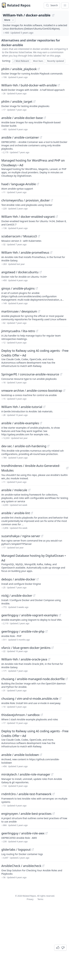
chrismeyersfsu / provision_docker (25, 200)
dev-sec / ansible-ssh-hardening (23, 446)
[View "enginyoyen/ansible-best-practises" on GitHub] (53, 813)
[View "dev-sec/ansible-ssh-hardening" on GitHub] (48, 446)
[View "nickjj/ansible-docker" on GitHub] (34, 595)
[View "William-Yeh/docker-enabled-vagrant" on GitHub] (56, 216)
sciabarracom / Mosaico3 (19, 236)
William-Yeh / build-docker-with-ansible (29, 85)
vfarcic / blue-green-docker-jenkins (25, 648)
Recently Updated (55, 61)
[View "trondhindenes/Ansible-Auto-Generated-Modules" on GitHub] (67, 468)
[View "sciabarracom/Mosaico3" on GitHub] (39, 236)
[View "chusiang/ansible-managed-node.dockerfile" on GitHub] (66, 679)
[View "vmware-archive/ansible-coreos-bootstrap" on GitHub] (64, 390)
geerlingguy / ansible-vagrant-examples (29, 615)
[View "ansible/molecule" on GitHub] (29, 490)
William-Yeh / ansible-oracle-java (24, 659)
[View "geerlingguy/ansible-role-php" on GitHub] (46, 631)
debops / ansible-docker (18, 579)
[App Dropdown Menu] (65, 5)
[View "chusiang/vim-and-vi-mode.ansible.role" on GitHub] (60, 698)
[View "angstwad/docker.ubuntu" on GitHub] (40, 272)
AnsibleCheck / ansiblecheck (21, 866)
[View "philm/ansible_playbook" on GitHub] (38, 69)
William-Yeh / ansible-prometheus (25, 252)
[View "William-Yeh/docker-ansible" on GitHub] (53, 15)
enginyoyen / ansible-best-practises (26, 814)
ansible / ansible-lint (15, 513)
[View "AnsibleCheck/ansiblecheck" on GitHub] (43, 865)
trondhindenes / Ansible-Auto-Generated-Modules (30, 468)
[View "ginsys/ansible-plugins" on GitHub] (36, 288)
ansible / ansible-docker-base (22, 118)
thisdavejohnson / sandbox (20, 715)
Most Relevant (21, 61)
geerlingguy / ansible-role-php (22, 631)
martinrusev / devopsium (19, 311)
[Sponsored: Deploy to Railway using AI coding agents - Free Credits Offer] (35, 358)
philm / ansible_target (16, 101)
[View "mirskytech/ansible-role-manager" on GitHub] (52, 774)
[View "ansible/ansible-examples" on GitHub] (41, 423)
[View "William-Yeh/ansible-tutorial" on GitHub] (44, 406)
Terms (40, 899)
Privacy (30, 899)
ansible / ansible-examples (20, 423)
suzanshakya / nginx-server (20, 536)
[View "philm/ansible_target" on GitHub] (34, 101)
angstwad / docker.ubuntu (20, 272)
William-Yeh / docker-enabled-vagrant (28, 217)
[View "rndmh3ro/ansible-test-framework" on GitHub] (53, 794)
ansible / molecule (14, 490)
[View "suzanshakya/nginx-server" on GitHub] (42, 536)
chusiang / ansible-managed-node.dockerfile (33, 679)
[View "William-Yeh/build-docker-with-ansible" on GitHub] (58, 85)
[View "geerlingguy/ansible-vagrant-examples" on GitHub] (60, 615)
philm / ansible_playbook (19, 69)
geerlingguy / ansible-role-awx (22, 833)
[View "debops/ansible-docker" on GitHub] (37, 579)
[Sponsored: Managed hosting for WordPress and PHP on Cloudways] (35, 167)
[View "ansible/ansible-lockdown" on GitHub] (41, 754)
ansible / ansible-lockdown (20, 755)
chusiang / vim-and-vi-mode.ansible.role (29, 699)
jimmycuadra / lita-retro (18, 331)
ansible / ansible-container (20, 137)
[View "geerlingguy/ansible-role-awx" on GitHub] (46, 833)
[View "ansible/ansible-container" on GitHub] (41, 137)
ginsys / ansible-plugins (18, 288)
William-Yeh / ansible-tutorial (21, 407)
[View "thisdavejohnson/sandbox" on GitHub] (41, 714)
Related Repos (18, 5)
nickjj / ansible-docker (16, 596)
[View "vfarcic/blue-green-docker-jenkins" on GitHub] (52, 647)
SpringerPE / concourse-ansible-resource (30, 374)
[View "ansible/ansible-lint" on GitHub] (31, 513)
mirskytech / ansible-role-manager (25, 774)
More (9, 20)
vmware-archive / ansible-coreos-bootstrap (31, 391)
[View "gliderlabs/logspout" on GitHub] (32, 849)
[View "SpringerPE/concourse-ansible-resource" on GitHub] (61, 374)
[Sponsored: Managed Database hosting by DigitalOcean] (35, 563)
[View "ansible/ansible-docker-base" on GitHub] (44, 117)
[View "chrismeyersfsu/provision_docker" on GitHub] (51, 200)
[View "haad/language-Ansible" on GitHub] (38, 184)
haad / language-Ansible (18, 184)
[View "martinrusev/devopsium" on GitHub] (39, 311)
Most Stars (38, 61)
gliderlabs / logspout (16, 849)
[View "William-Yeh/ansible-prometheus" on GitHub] (51, 252)
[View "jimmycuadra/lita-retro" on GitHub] (37, 331)
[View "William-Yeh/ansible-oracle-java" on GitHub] (49, 659)
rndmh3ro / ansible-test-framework (26, 794)
